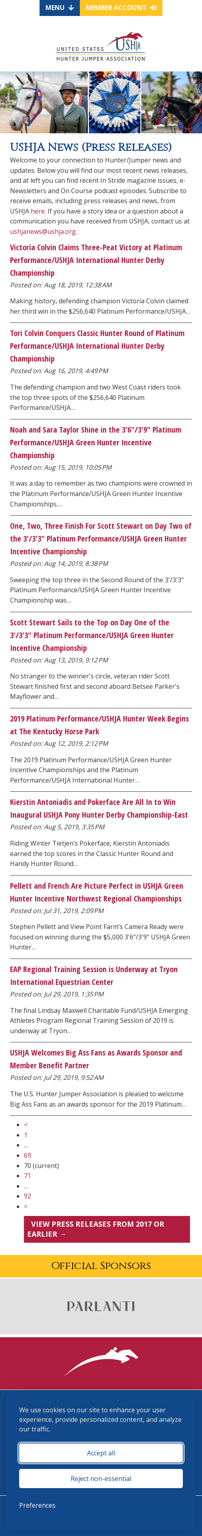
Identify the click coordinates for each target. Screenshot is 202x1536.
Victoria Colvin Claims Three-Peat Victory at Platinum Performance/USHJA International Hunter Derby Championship (96, 260)
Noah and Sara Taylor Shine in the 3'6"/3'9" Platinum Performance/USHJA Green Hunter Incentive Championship (95, 442)
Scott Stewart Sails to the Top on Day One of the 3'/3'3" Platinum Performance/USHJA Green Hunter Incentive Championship (92, 635)
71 (27, 1175)
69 (27, 1155)
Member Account (121, 7)
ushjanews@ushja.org (43, 231)
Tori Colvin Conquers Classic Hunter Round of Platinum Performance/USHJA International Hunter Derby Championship (97, 346)
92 (27, 1196)
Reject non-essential (101, 1478)
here (38, 211)
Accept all (101, 1453)
